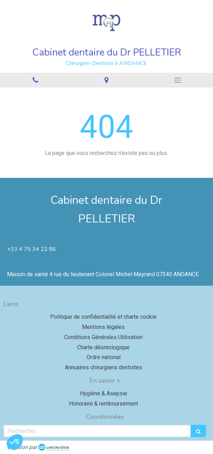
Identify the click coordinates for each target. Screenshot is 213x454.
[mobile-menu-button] (177, 80)
